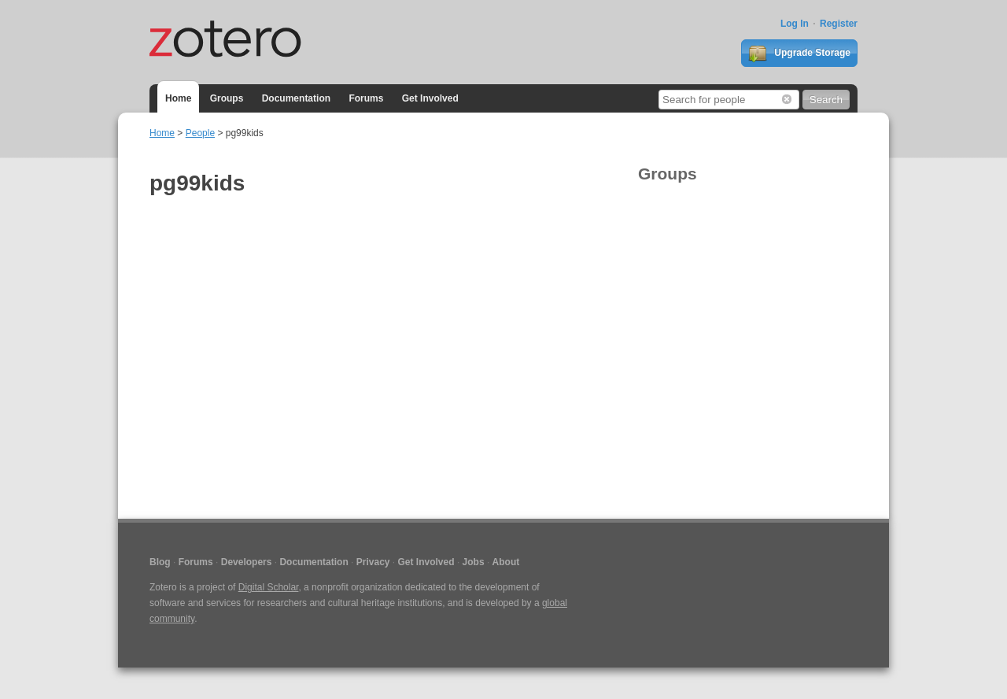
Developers (246, 562)
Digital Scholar (268, 587)
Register (839, 23)
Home (178, 98)
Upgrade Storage (799, 53)
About (506, 562)
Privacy (373, 562)
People (200, 133)
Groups (227, 98)
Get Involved (430, 98)
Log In (794, 23)
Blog (160, 562)
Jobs (474, 562)
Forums (366, 98)
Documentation (296, 98)
